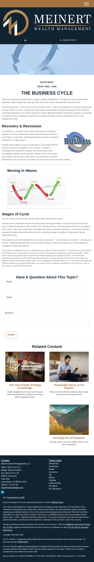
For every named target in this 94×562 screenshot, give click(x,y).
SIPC (26, 542)
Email (9, 297)
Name (9, 282)
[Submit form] (11, 335)
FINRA (20, 542)
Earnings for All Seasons (69, 437)
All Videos (53, 486)
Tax (50, 475)
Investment (53, 466)
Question (9, 313)
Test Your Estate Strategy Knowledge (25, 386)
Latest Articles (55, 483)
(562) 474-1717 (68, 40)
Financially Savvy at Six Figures (69, 386)
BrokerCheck (57, 502)
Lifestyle (52, 480)
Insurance (53, 472)
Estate (51, 469)
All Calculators (55, 489)
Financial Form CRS (15, 498)
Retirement (53, 464)
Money (52, 477)
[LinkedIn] (25, 40)
